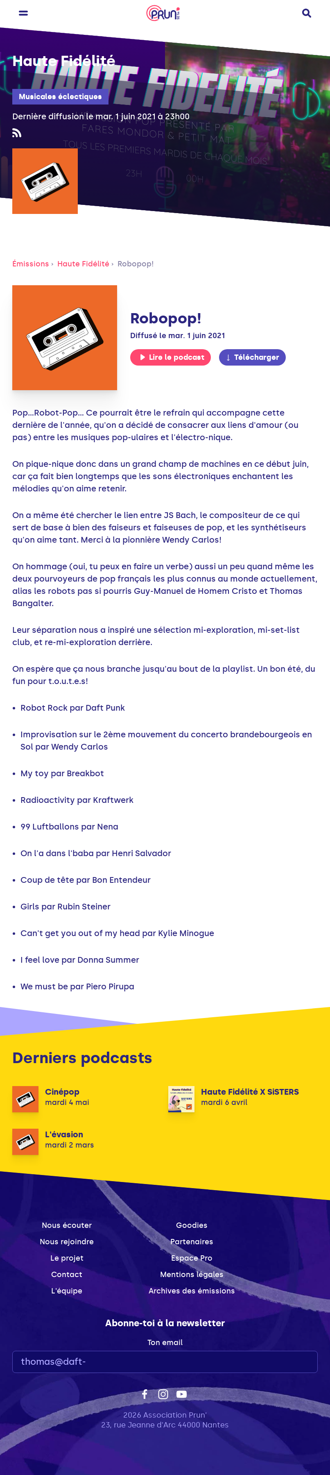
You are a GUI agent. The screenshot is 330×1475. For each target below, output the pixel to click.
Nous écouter (67, 1225)
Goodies (192, 1225)
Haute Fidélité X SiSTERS (250, 1092)
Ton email (165, 1342)
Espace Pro (191, 1258)
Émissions (30, 263)
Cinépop (62, 1092)
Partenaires (191, 1241)
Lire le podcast (172, 357)
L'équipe (66, 1290)
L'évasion (64, 1134)
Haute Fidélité (83, 263)
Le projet (67, 1258)
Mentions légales (192, 1274)
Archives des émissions (192, 1290)
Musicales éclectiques (60, 96)
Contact (66, 1274)
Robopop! (136, 263)
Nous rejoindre (67, 1241)
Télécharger (252, 357)
